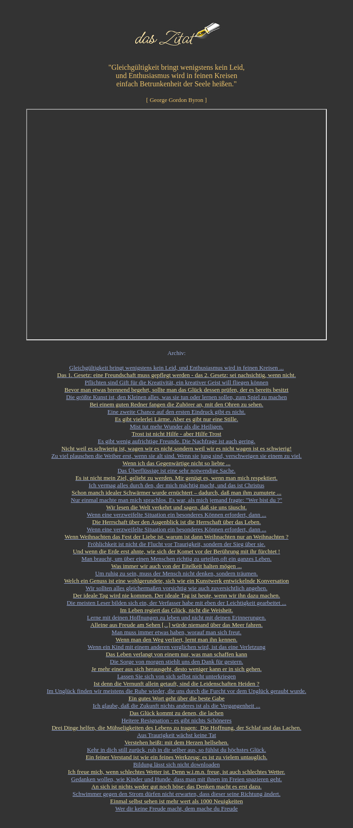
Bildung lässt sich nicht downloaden (176, 764)
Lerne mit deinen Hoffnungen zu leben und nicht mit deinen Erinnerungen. (176, 617)
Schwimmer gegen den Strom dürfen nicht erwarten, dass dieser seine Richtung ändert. (176, 793)
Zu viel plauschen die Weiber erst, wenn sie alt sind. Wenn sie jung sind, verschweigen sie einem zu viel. (176, 455)
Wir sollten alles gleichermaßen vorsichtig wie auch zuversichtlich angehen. (176, 588)
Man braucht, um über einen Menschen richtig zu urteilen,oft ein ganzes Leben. (176, 558)
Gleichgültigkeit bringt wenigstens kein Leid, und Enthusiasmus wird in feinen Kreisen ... (176, 367)
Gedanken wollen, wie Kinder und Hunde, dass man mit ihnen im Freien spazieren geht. (176, 779)
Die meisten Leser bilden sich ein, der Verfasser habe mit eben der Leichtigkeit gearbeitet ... (176, 602)
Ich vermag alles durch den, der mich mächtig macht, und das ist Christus (176, 485)
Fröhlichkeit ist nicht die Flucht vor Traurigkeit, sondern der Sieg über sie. (177, 544)
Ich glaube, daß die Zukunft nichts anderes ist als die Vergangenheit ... (177, 705)
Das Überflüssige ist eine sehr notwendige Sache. (177, 470)
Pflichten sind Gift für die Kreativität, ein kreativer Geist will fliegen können (176, 382)
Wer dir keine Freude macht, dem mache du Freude (176, 808)
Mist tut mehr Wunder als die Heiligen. (176, 426)
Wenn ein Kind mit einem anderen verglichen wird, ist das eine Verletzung (177, 646)
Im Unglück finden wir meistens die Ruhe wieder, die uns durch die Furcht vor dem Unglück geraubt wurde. (176, 690)
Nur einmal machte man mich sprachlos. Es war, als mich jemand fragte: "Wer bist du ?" (176, 499)
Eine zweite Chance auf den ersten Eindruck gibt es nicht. (176, 411)
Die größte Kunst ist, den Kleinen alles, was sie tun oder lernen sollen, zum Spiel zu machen (176, 397)
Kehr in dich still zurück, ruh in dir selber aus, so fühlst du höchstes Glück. (176, 749)
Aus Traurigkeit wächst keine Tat (176, 735)
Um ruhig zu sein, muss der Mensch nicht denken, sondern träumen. (176, 573)
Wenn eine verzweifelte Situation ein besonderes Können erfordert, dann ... (177, 514)
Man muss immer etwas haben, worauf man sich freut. (176, 632)
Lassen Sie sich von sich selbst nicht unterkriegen (176, 676)
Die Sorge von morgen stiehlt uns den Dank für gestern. (176, 661)
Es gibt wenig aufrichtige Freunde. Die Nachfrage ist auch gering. (177, 441)
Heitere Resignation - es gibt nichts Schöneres (176, 720)
